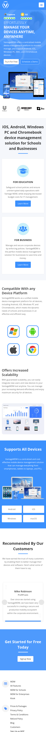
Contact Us (15, 692)
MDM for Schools (18, 643)
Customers (15, 680)
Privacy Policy (16, 663)
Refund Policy (16, 671)
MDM (12, 634)
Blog (12, 676)
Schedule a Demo (30, 61)
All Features (15, 638)
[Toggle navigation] (41, 4)
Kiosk (12, 651)
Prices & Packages (18, 659)
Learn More (23, 203)
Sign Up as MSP (17, 684)
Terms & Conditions (19, 667)
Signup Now (25, 611)
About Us (14, 696)
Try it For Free (11, 61)
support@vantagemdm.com (23, 700)
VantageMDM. (26, 722)
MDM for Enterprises (19, 647)
